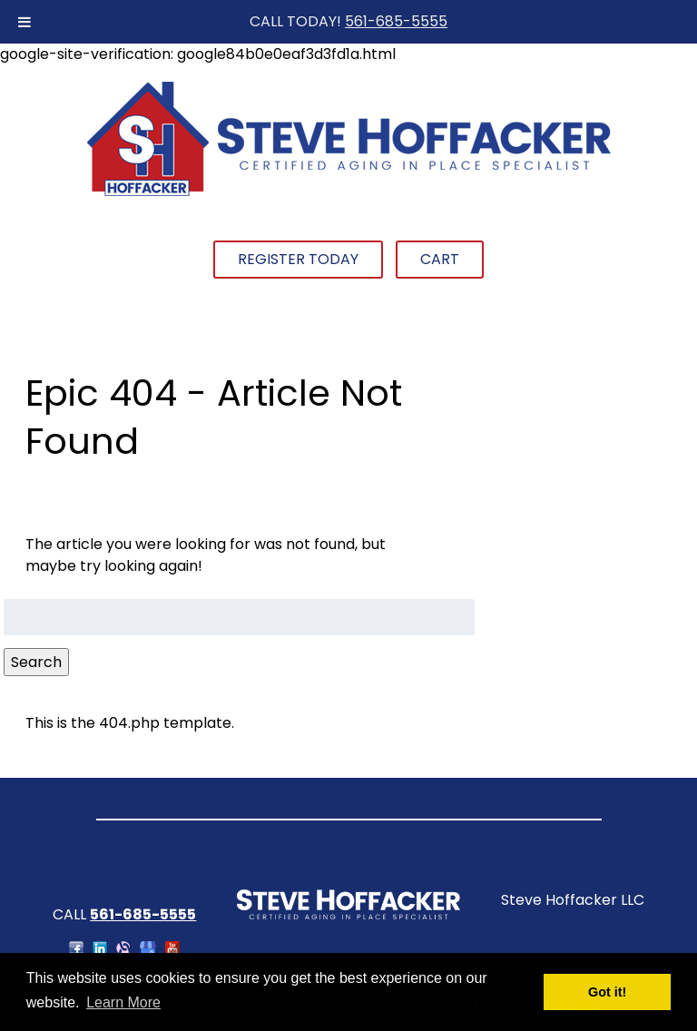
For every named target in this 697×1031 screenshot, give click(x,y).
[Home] (348, 193)
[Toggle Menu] (24, 22)
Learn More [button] (123, 1002)
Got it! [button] (607, 992)
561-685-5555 (396, 21)
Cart (439, 259)
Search (36, 662)
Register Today (298, 259)
